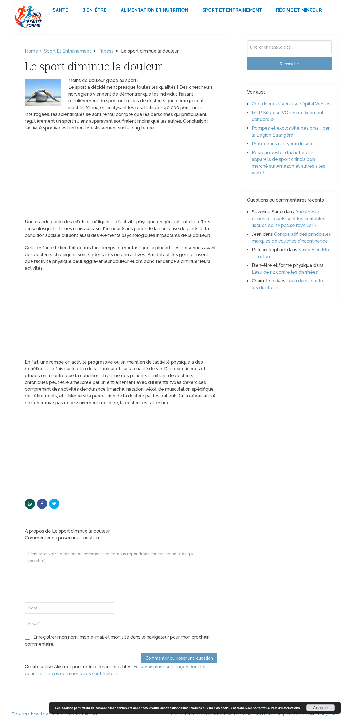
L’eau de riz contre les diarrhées (285, 272)
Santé (60, 10)
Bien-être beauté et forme (37, 714)
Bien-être (94, 10)
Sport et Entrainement (232, 10)
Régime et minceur (299, 10)
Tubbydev (325, 714)
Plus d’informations (285, 708)
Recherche (289, 64)
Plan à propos (277, 714)
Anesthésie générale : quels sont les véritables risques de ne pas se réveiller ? (288, 218)
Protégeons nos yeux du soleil (284, 143)
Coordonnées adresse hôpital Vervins (291, 104)
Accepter (320, 708)
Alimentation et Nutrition (154, 10)
